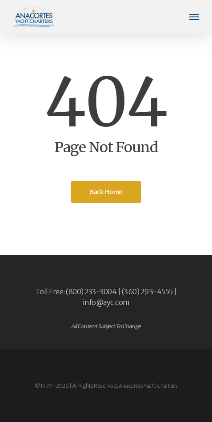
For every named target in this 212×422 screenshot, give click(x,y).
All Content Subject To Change (106, 326)
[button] (194, 16)
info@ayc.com (106, 302)
